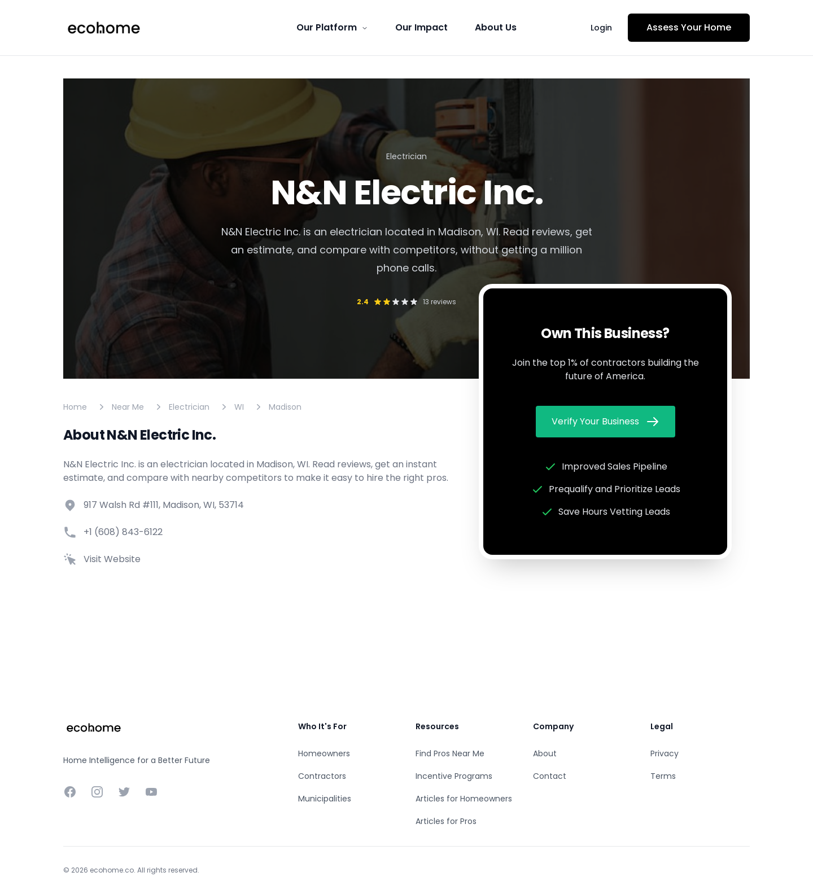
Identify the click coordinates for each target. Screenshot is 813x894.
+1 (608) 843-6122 (123, 531)
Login (601, 27)
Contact (549, 776)
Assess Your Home (688, 27)
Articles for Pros (446, 821)
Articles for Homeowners (464, 798)
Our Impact (421, 27)
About (545, 753)
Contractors (322, 776)
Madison (285, 407)
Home (75, 407)
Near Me (128, 407)
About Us (496, 27)
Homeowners (324, 753)
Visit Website (112, 559)
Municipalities (324, 798)
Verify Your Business (605, 421)
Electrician (189, 407)
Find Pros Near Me (450, 753)
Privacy (664, 753)
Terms (663, 776)
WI (239, 407)
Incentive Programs (454, 776)
